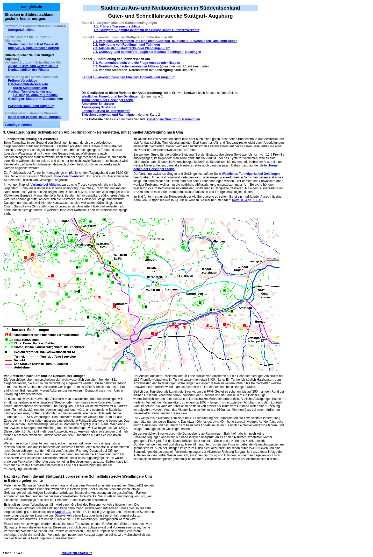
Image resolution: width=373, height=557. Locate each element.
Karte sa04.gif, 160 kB (247, 200)
